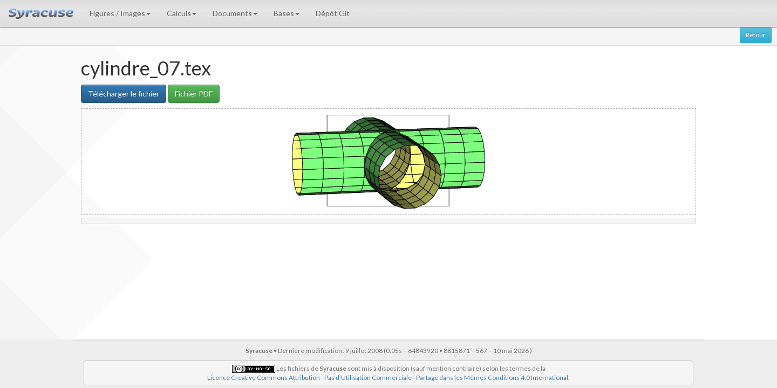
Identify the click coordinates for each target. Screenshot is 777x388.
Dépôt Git (333, 13)
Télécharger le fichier (123, 93)
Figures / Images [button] (120, 13)
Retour (756, 35)
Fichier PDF (194, 93)
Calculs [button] (181, 13)
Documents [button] (235, 13)
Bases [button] (286, 13)
